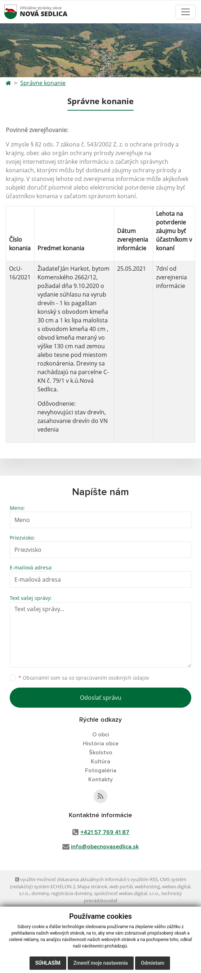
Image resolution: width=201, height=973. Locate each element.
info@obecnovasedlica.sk (105, 846)
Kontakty (100, 779)
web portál (121, 886)
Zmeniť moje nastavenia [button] (100, 963)
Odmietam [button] (152, 963)
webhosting (147, 886)
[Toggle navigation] (185, 12)
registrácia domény (71, 893)
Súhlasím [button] (48, 963)
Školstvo (100, 752)
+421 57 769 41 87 (104, 832)
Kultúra (100, 761)
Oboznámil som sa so (83, 677)
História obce (101, 743)
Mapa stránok (92, 886)
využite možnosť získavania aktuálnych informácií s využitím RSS (86, 879)
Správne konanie (43, 83)
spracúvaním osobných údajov (112, 677)
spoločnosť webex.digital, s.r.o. (126, 893)
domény (40, 893)
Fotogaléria (100, 770)
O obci (100, 734)
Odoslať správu (100, 698)
